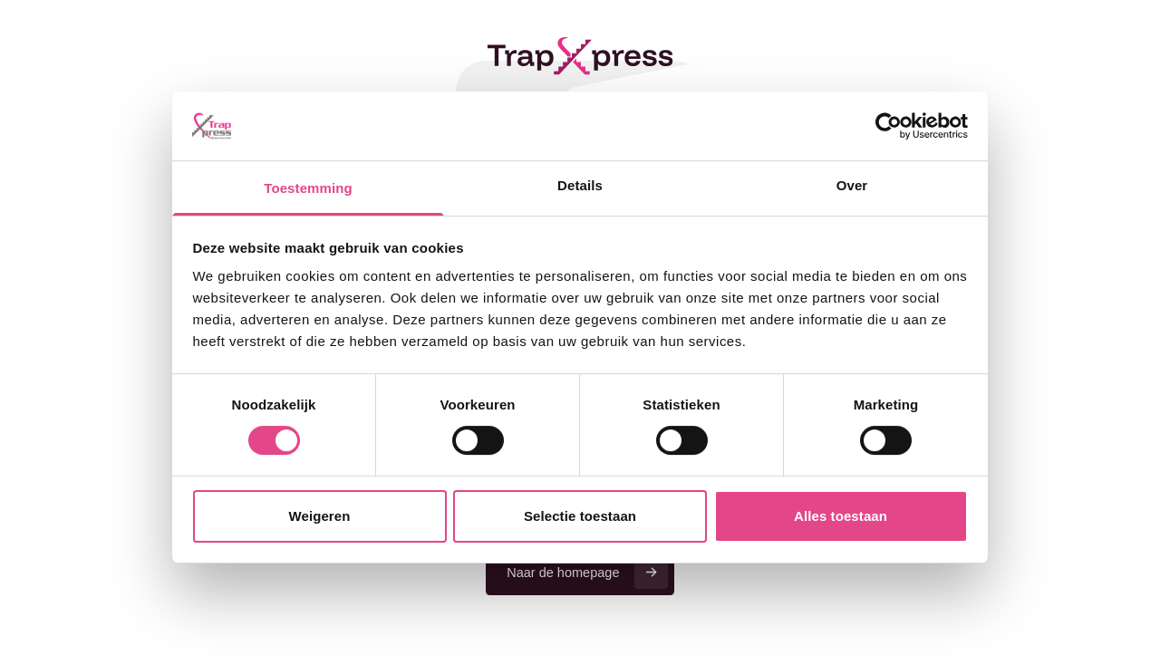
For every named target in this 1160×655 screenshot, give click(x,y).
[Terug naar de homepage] (580, 55)
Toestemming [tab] (308, 188)
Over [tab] (852, 185)
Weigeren (320, 516)
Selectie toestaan (580, 516)
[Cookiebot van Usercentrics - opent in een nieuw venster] (888, 126)
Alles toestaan (840, 516)
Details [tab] (580, 185)
